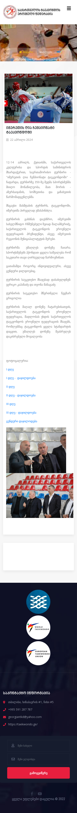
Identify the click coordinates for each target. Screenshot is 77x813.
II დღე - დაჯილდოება (21, 395)
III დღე (10, 404)
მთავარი (26, 52)
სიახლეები (46, 52)
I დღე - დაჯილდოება (21, 378)
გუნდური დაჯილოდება (21, 421)
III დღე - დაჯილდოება (21, 412)
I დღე (10, 369)
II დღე (10, 386)
